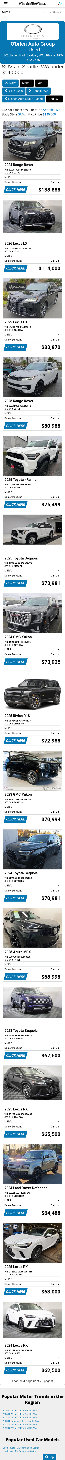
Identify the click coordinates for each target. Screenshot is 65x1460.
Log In (47, 12)
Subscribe (58, 12)
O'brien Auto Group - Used (23, 99)
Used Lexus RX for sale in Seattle (19, 1451)
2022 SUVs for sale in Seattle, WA (20, 1424)
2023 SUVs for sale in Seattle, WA (20, 1417)
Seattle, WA (38, 91)
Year (41, 83)
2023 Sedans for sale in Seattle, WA (21, 1421)
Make (27, 83)
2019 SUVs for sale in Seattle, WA (20, 1428)
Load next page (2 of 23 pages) (32, 1381)
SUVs (10, 83)
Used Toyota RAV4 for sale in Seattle (21, 1447)
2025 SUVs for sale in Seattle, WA (20, 1410)
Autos (6, 12)
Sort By (54, 99)
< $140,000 (13, 91)
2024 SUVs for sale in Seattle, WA (20, 1414)
